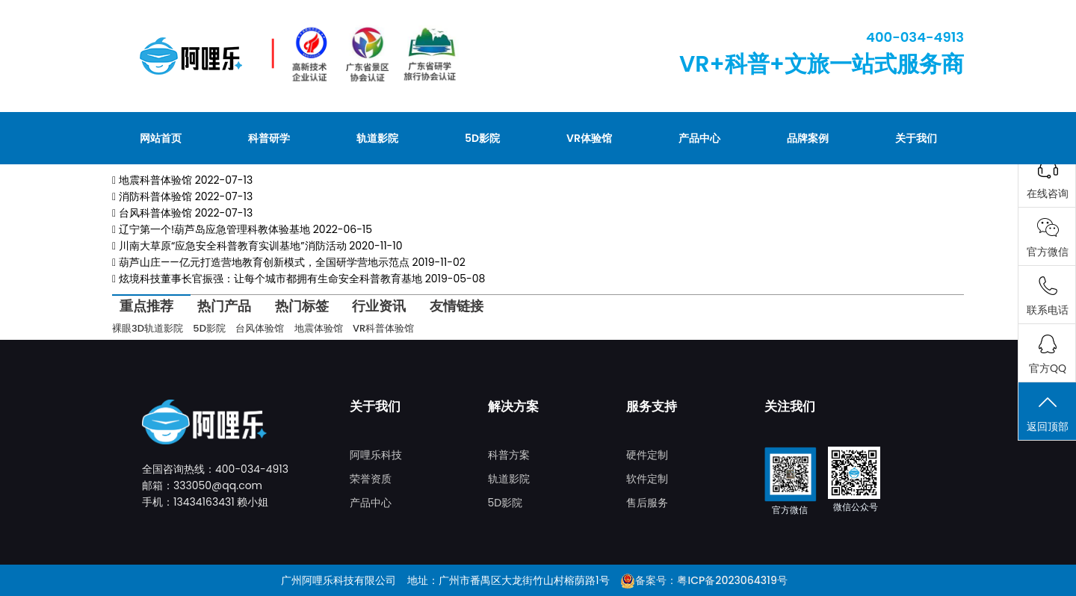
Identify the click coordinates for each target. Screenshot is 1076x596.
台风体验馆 (259, 328)
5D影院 (482, 138)
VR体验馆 (589, 138)
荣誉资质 (371, 478)
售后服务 (647, 502)
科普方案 (509, 454)
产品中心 (699, 138)
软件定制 (647, 478)
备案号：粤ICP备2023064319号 (711, 580)
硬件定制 (647, 454)
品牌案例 (808, 138)
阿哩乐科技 (376, 454)
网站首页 (161, 138)
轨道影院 (377, 138)
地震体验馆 (318, 328)
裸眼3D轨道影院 (147, 328)
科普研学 (269, 138)
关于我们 (916, 138)
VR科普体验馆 (383, 328)
